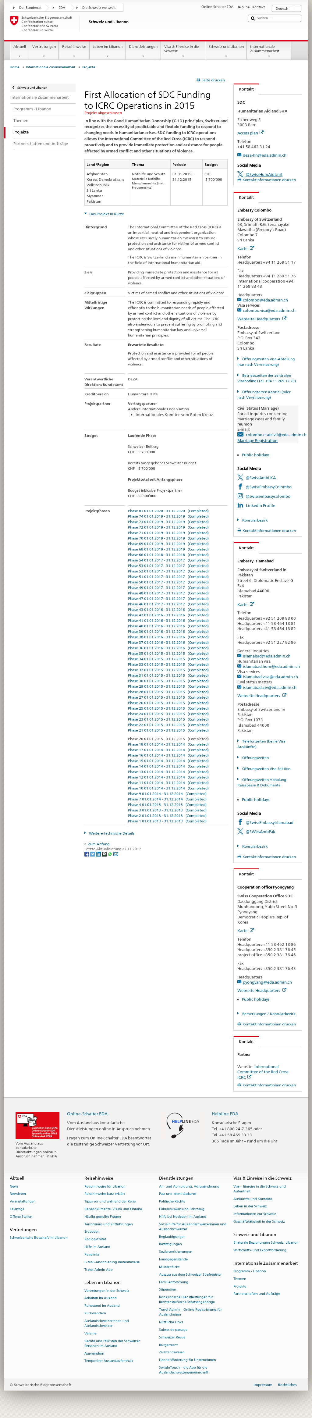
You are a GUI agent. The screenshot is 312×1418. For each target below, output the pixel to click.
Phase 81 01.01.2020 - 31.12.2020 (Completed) (168, 511)
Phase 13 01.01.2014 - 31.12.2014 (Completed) (168, 772)
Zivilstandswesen (172, 1353)
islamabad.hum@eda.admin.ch (271, 666)
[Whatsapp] (110, 854)
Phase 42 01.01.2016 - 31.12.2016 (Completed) (168, 615)
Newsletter (18, 1194)
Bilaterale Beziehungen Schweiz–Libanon (266, 1243)
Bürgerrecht (168, 1345)
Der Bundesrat (30, 8)
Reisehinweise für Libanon (105, 1186)
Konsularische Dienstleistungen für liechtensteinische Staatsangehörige (187, 1299)
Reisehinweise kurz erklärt (104, 1194)
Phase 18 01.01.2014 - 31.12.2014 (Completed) (168, 744)
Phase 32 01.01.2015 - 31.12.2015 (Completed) (168, 670)
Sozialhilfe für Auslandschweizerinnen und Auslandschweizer (192, 1226)
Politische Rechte (172, 1202)
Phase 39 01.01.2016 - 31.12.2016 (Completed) (168, 631)
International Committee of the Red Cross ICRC (262, 1071)
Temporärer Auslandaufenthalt (108, 1361)
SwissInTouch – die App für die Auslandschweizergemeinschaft (183, 1370)
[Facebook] (87, 854)
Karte (245, 248)
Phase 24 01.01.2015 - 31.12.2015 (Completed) (168, 714)
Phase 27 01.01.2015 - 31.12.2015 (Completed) (168, 697)
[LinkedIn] (99, 854)
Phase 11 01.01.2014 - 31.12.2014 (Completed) (168, 783)
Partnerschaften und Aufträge (256, 1294)
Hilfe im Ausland (97, 1247)
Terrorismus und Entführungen (108, 1224)
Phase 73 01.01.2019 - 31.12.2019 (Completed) (168, 522)
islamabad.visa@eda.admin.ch (270, 676)
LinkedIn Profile (260, 505)
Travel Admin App (98, 1270)
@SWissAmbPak (260, 831)
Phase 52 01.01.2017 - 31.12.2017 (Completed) (168, 571)
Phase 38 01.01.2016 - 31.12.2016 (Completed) (168, 637)
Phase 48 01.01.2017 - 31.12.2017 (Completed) (168, 593)
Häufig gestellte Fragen (102, 1217)
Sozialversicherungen (175, 1252)
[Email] (115, 854)
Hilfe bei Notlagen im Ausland (182, 1217)
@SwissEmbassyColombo (269, 486)
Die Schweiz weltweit (98, 8)
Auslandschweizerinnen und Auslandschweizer (106, 1323)
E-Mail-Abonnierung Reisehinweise (112, 1262)
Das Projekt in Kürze (106, 214)
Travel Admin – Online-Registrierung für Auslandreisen (190, 1312)
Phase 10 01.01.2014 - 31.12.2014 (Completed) (168, 788)
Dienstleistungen (143, 51)
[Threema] (105, 854)
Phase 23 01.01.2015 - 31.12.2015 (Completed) (168, 719)
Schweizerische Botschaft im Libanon (39, 1238)
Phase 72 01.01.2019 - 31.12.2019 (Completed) (168, 527)
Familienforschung (173, 1282)
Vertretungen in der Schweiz (106, 1291)
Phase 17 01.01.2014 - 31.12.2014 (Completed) (168, 750)
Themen (239, 1279)
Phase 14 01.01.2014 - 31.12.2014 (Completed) (168, 766)
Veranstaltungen (23, 1202)
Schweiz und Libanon (226, 51)
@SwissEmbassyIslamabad (269, 822)
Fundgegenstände (173, 1260)
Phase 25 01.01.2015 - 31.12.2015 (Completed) (168, 708)
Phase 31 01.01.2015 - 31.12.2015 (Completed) (168, 675)
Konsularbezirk (254, 520)
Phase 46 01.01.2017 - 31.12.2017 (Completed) (168, 604)
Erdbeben (92, 1232)
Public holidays (255, 454)
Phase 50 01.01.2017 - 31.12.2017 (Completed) (168, 582)
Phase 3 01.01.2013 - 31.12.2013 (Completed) (167, 810)
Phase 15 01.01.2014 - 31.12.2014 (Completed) (168, 761)
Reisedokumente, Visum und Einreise (113, 1209)
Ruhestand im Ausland (102, 1306)
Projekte (239, 1286)
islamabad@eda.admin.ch (266, 656)
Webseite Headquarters (261, 318)
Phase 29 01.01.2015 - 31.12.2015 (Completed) (168, 686)
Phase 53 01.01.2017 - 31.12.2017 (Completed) (168, 566)
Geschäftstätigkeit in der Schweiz (259, 1222)
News (14, 1186)
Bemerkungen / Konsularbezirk (268, 1013)
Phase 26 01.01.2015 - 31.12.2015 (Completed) (168, 703)
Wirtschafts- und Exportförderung (259, 1250)
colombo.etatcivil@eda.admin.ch (276, 434)
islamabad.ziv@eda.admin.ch (269, 687)
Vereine (90, 1333)
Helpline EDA (225, 1113)
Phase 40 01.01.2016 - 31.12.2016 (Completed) (168, 626)
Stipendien (167, 1290)
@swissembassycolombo (268, 496)
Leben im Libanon (108, 51)
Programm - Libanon (249, 1271)
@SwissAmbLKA (261, 477)
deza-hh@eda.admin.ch (264, 155)
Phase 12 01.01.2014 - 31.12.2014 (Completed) (168, 777)
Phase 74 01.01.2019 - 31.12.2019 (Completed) (168, 516)
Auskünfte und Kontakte (252, 1199)
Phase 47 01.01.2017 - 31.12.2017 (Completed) (168, 598)
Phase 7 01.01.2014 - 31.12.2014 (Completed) (167, 799)
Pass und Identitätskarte (177, 1194)
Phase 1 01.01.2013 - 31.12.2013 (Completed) (167, 821)
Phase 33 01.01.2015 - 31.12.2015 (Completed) (168, 664)
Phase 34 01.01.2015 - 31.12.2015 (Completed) (168, 659)
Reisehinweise (74, 51)
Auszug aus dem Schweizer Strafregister (190, 1275)
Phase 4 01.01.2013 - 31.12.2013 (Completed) (167, 805)
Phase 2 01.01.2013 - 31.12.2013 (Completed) (167, 816)
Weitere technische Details (111, 833)
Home (14, 67)
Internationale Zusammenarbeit (269, 51)
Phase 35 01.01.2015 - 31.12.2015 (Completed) (168, 653)
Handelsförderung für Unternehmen (187, 1360)
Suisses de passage (173, 1330)
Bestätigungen (170, 1244)
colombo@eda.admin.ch (265, 299)
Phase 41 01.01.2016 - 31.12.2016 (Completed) (168, 620)
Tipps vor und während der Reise (110, 1202)
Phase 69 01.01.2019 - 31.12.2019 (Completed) (168, 544)
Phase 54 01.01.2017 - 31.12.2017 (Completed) (168, 560)
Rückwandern (95, 1313)
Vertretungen (43, 51)
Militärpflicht (169, 1267)
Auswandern (94, 1354)
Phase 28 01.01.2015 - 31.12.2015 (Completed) (168, 692)
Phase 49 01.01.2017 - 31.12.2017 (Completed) (168, 588)
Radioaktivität (95, 1240)
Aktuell (19, 51)
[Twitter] (93, 854)
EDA (61, 8)
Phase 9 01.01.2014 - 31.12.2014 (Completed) (167, 794)
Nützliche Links (171, 1322)
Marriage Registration (257, 440)
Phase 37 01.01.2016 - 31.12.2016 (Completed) (168, 642)
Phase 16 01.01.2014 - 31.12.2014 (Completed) (168, 755)
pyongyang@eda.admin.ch (267, 982)
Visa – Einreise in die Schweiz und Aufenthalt (259, 1189)
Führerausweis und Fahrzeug (181, 1209)
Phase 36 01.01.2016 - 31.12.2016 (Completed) (168, 648)
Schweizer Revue (172, 1337)
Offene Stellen (21, 1217)
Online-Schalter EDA (87, 1113)
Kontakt (244, 89)
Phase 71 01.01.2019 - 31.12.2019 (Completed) (168, 533)
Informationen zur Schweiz (254, 1214)
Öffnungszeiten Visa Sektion (265, 768)
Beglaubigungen (172, 1237)
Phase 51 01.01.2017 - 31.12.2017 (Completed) (168, 577)
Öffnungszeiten (255, 757)
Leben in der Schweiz (250, 1207)
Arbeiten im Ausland (100, 1298)
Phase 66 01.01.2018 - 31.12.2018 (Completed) (168, 555)
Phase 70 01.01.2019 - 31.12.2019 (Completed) (168, 538)
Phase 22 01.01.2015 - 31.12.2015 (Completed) (168, 725)
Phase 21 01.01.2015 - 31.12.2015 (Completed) (168, 730)
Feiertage (17, 1209)
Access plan (250, 132)
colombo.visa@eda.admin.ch (269, 310)
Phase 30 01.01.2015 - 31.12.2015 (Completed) (168, 681)
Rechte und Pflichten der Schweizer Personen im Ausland (112, 1343)
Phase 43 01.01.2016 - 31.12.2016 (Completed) (168, 609)
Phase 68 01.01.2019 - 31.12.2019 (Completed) (168, 549)
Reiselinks (91, 1254)
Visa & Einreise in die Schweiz (183, 51)
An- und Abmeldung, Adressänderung (189, 1186)
